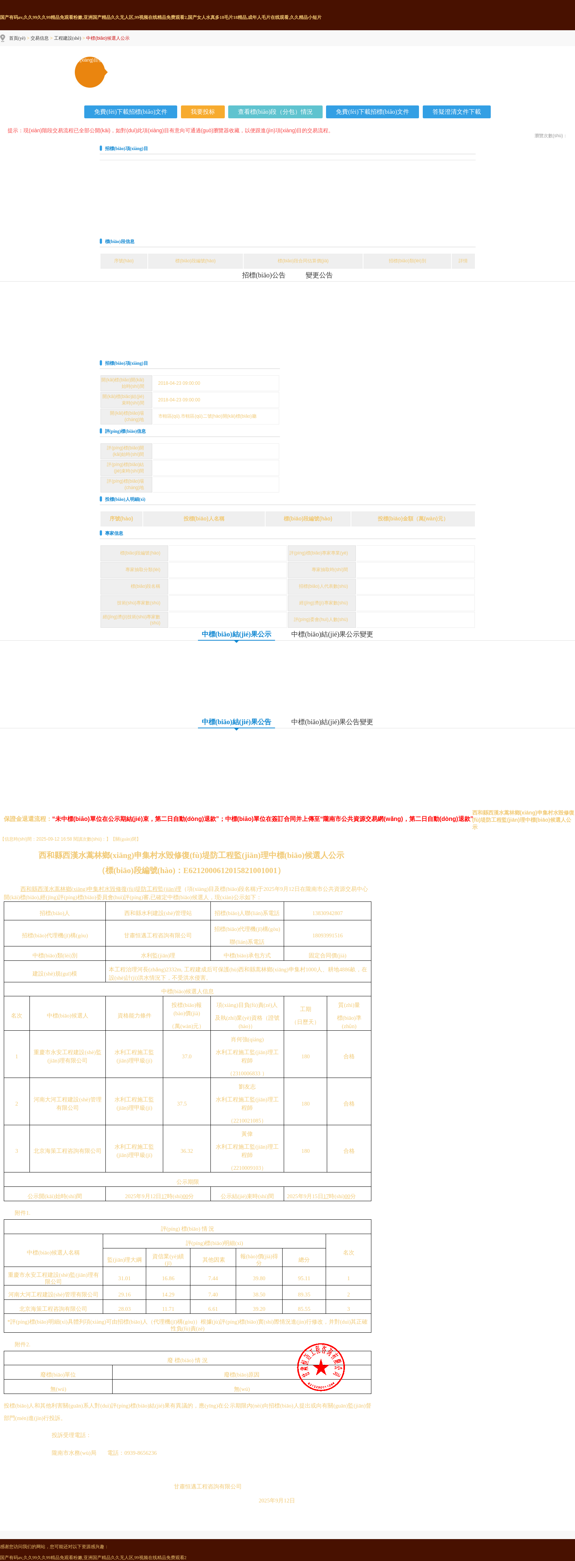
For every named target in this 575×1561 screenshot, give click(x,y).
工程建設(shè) (67, 38)
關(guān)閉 (125, 839)
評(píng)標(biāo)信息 (125, 431)
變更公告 (319, 275)
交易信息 (40, 38)
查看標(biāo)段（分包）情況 (275, 111)
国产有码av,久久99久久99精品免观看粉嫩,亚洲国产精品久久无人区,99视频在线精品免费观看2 (93, 1557)
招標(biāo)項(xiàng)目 (126, 148)
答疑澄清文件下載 (457, 111)
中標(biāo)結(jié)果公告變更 (332, 722)
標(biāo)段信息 (119, 241)
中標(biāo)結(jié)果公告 (236, 722)
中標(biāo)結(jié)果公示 (236, 634)
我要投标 (203, 111)
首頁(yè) (17, 38)
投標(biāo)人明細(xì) (125, 499)
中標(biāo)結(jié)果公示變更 (332, 634)
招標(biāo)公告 (264, 275)
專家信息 (114, 533)
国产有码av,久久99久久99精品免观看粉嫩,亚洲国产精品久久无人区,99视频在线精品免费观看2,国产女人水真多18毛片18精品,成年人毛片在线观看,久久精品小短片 (161, 17)
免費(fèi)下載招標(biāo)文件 (130, 111)
